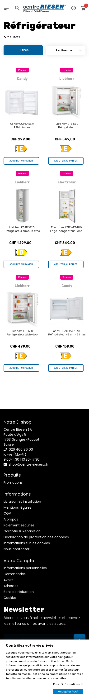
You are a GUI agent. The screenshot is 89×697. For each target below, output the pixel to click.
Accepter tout (68, 691)
